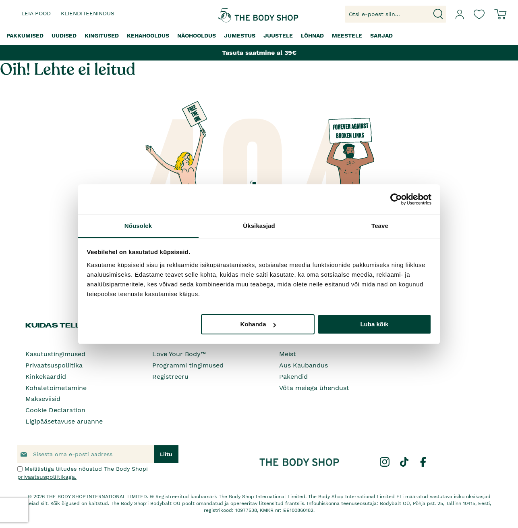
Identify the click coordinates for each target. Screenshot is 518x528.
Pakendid (293, 376)
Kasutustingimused (55, 354)
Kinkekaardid (45, 376)
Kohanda (258, 324)
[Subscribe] (166, 454)
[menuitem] (25, 35)
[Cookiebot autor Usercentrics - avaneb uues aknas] (396, 199)
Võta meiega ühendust (314, 388)
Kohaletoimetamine (56, 388)
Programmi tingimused (188, 365)
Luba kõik (374, 324)
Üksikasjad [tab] (259, 225)
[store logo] (234, 14)
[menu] (259, 35)
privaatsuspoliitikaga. (47, 477)
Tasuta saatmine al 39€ (259, 52)
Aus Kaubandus (303, 365)
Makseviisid (42, 399)
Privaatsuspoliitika (54, 365)
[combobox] (395, 14)
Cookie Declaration (55, 410)
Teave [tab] (379, 225)
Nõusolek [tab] (138, 225)
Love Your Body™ (179, 354)
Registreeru (170, 376)
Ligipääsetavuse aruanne (64, 421)
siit (44, 503)
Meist (287, 354)
